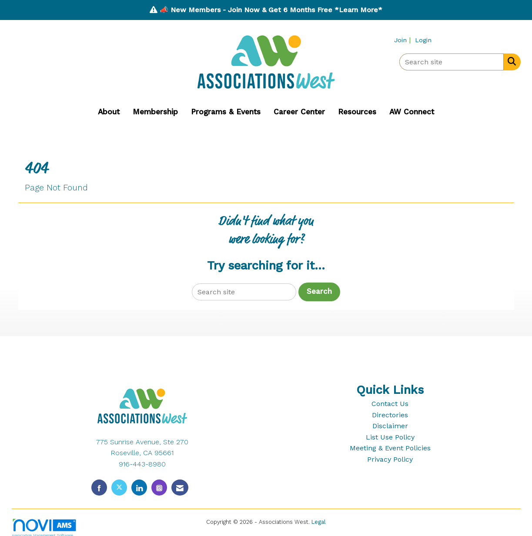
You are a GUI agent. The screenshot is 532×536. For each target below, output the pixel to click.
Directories (390, 415)
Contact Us (389, 404)
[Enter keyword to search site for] (451, 61)
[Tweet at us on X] (119, 487)
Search (319, 291)
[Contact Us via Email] (179, 487)
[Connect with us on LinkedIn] (139, 487)
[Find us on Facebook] (99, 487)
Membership (155, 111)
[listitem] (403, 40)
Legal (318, 522)
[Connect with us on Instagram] (159, 487)
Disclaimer (390, 426)
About (109, 111)
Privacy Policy (390, 459)
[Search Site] (510, 61)
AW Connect (411, 111)
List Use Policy (390, 437)
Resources (357, 111)
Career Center (299, 111)
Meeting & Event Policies (390, 448)
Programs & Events (226, 111)
